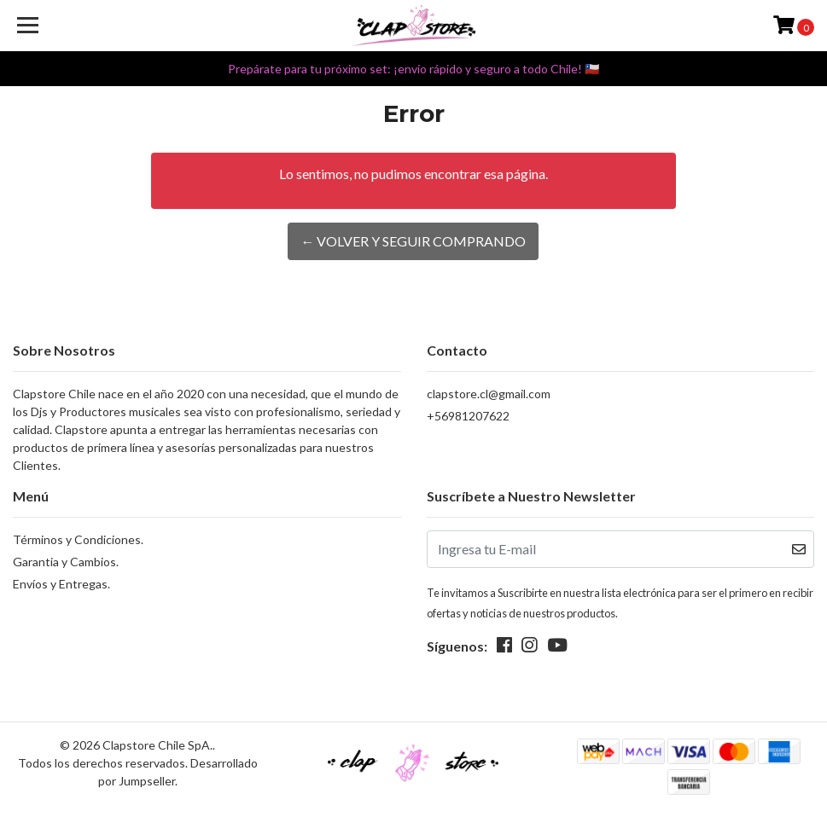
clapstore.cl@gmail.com (488, 393)
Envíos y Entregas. (61, 584)
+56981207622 (468, 415)
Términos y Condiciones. (78, 539)
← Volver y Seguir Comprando (413, 241)
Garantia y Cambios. (66, 561)
